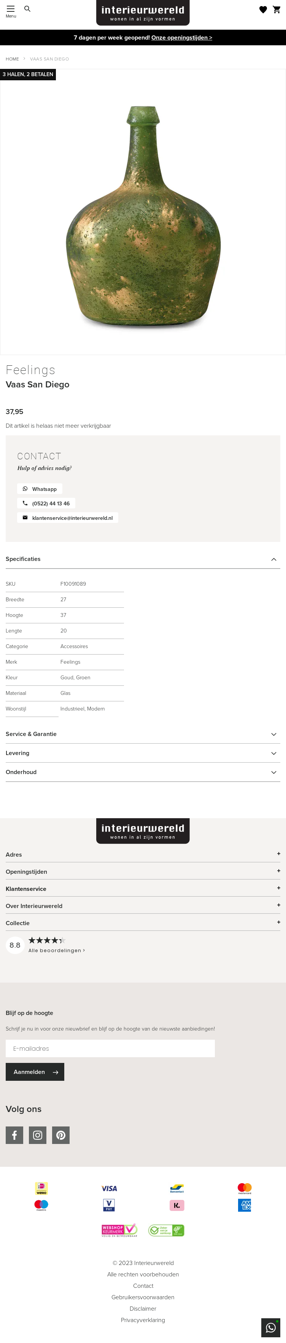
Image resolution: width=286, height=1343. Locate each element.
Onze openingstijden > (181, 37)
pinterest (61, 1135)
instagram (37, 1135)
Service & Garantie (31, 734)
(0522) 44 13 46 (51, 504)
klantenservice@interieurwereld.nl (72, 518)
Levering (17, 753)
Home (12, 59)
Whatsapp (44, 489)
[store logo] (143, 13)
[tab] (143, 559)
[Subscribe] (35, 1072)
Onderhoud (21, 772)
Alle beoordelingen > (57, 950)
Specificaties (23, 558)
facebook (14, 1135)
